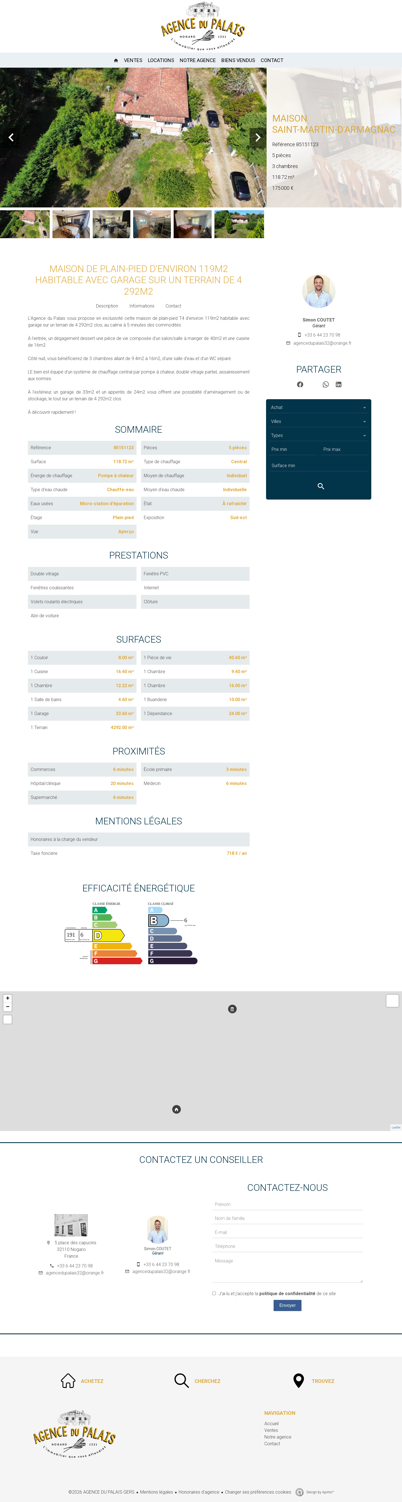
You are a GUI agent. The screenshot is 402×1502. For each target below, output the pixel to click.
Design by (320, 1492)
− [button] (7, 1007)
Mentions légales (156, 1492)
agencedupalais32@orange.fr (322, 343)
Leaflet (396, 1127)
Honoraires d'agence (199, 1492)
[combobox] (318, 407)
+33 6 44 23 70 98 (322, 335)
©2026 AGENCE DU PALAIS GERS (101, 1492)
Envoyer (287, 1305)
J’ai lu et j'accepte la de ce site (277, 1293)
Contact (173, 306)
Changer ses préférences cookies (258, 1492)
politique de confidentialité (287, 1293)
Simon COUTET (319, 320)
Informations (141, 306)
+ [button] (7, 999)
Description (107, 306)
